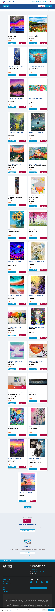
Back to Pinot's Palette (35, 1)
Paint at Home (6, 591)
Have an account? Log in (27, 555)
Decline (43, 609)
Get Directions (34, 569)
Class (6, 6)
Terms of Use (8, 598)
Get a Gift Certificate (27, 530)
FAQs (4, 585)
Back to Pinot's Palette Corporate (10, 560)
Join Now (27, 552)
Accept (50, 609)
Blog (4, 589)
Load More (27, 507)
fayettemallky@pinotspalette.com (38, 571)
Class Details (12, 43)
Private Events (6, 581)
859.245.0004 (34, 573)
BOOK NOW (22, 43)
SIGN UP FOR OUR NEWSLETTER (38, 587)
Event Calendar (7, 579)
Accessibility (19, 598)
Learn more (11, 610)
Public (41, 6)
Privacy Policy (13, 598)
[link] (50, 10)
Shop (4, 587)
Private (48, 6)
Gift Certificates (7, 583)
